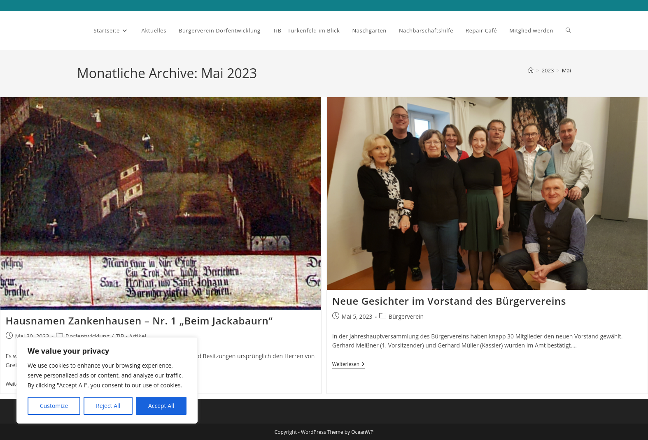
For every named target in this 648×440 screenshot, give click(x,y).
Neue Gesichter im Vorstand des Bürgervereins (449, 301)
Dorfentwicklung (87, 336)
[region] (107, 380)
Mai (566, 70)
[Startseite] (531, 70)
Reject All (108, 406)
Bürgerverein (406, 316)
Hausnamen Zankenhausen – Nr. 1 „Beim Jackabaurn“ (139, 320)
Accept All (161, 406)
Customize (54, 406)
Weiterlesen (348, 364)
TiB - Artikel (131, 336)
